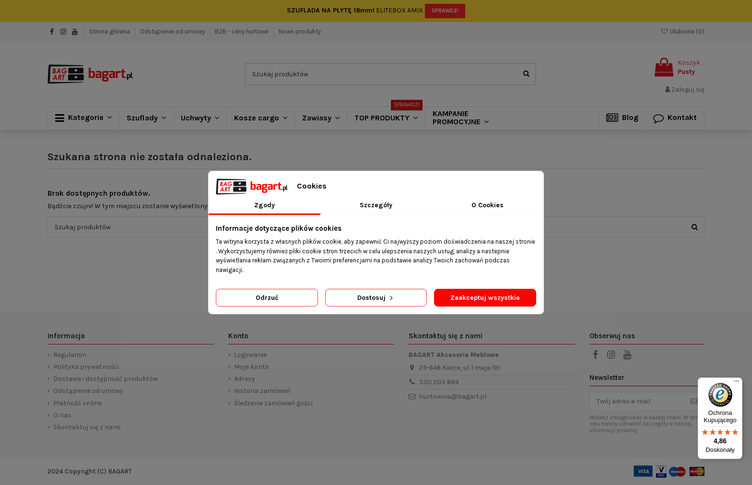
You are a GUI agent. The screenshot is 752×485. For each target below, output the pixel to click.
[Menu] (736, 383)
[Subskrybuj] (694, 401)
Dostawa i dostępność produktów (105, 379)
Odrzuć (267, 298)
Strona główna (110, 31)
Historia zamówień (262, 391)
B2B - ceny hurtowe (242, 31)
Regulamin (69, 355)
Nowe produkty (300, 31)
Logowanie (250, 355)
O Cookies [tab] (487, 205)
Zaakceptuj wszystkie (485, 298)
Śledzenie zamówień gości (273, 403)
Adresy (244, 379)
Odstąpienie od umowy (173, 31)
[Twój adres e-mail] (637, 401)
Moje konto (251, 367)
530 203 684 (439, 382)
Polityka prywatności (86, 367)
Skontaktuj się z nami (86, 427)
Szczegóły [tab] (376, 205)
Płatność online (77, 403)
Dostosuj (376, 298)
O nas (62, 415)
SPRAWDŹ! (445, 11)
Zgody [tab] (264, 205)
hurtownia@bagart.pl (452, 396)
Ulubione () (682, 31)
